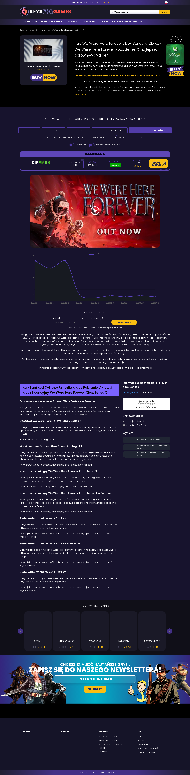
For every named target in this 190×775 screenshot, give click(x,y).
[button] (20, 631)
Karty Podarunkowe (52, 21)
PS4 (53, 130)
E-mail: (56, 318)
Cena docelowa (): (92, 318)
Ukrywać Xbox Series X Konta (104, 145)
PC (29, 130)
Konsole (73, 21)
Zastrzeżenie (144, 744)
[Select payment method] (70, 137)
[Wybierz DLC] (130, 137)
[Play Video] (95, 211)
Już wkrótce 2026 (108, 736)
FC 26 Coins (90, 21)
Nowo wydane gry (108, 740)
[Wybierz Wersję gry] (104, 137)
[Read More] (121, 94)
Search (164, 11)
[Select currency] (85, 137)
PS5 (78, 130)
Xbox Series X (150, 130)
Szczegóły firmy (146, 740)
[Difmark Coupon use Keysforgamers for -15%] (95, 375)
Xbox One (109, 130)
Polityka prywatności (149, 748)
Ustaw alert (124, 322)
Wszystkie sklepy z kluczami (127, 21)
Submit (95, 689)
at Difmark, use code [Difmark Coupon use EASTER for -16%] (90, 2)
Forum (104, 21)
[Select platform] (53, 137)
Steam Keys (104, 751)
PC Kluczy (30, 21)
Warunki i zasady (146, 752)
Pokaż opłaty (77, 145)
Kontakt (142, 736)
